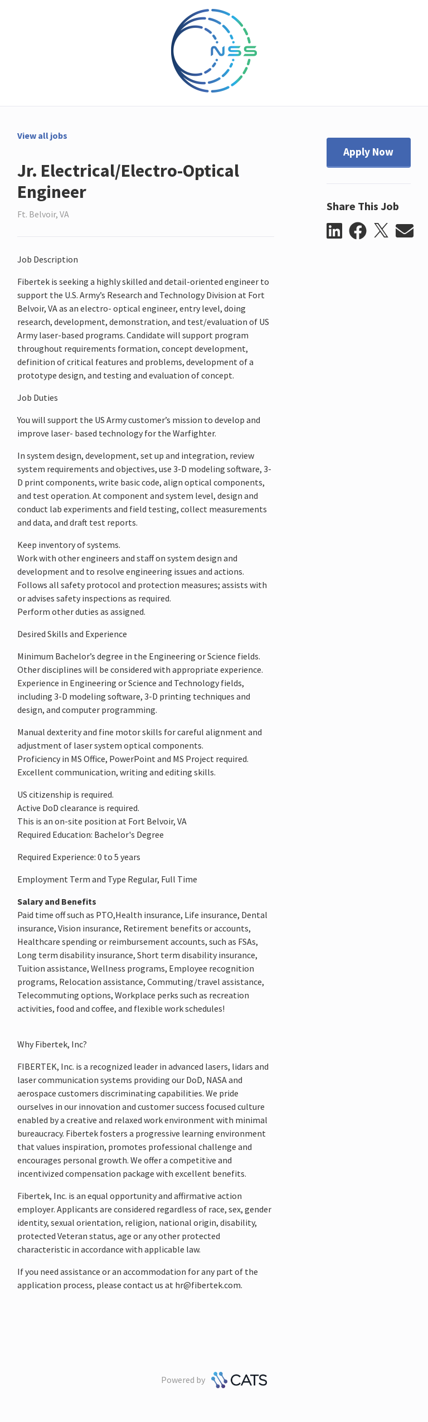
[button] (338, 231)
